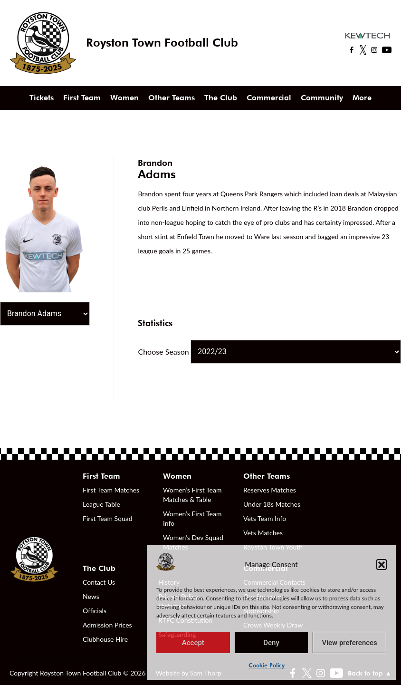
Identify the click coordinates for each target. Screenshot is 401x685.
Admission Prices (107, 625)
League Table (101, 504)
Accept (193, 642)
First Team (82, 97)
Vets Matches (263, 533)
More (362, 97)
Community (322, 97)
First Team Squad (108, 518)
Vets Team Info (264, 518)
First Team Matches (111, 490)
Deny (271, 642)
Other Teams (171, 97)
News (91, 596)
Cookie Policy (266, 665)
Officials (94, 611)
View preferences (349, 642)
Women (124, 97)
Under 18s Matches (271, 504)
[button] (381, 564)
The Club (220, 97)
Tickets (41, 97)
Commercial (269, 97)
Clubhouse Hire (105, 639)
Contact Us (99, 582)
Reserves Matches (269, 490)
